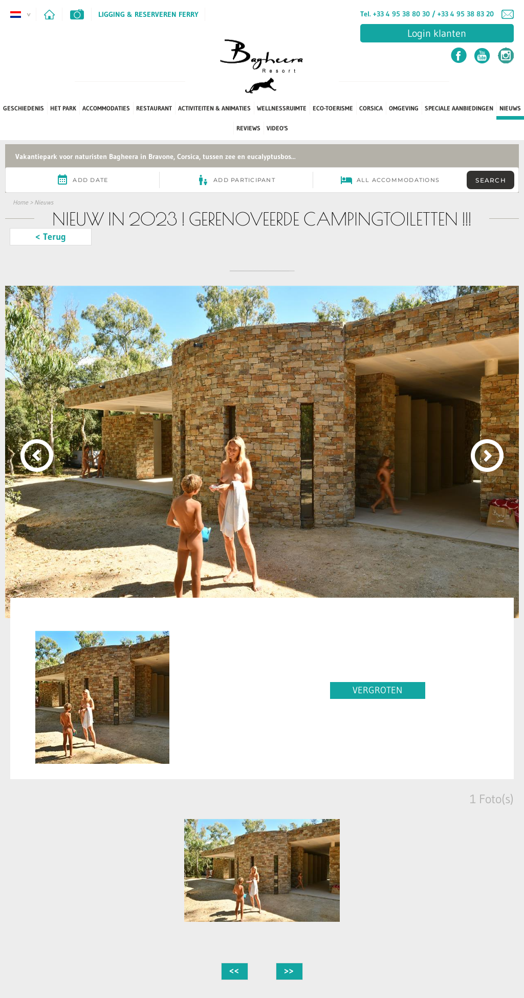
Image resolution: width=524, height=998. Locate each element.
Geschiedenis (23, 108)
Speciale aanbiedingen (459, 108)
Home (20, 202)
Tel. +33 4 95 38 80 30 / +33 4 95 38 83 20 (427, 13)
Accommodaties (106, 108)
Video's (277, 128)
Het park (63, 108)
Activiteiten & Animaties (214, 108)
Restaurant (154, 108)
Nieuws (510, 108)
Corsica (371, 108)
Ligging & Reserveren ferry (148, 14)
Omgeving (404, 108)
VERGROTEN (377, 690)
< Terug (50, 236)
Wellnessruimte (282, 108)
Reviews (248, 128)
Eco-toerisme (333, 108)
